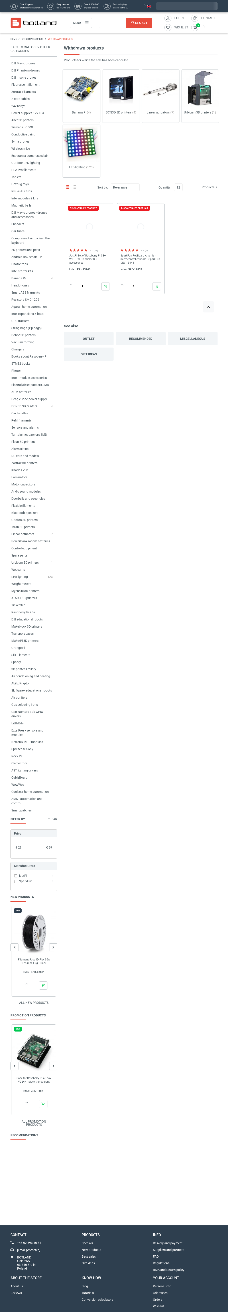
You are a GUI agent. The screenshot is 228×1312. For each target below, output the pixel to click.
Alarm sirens (19, 449)
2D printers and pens (25, 250)
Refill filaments (21, 420)
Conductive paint (23, 134)
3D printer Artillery (23, 669)
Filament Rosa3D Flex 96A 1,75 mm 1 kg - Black (34, 961)
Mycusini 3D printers (25, 591)
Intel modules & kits (24, 198)
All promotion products (34, 1123)
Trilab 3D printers (23, 527)
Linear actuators (22, 534)
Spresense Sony (22, 749)
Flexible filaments (23, 505)
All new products (34, 1002)
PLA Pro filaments (23, 170)
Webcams (18, 569)
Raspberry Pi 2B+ (23, 612)
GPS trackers (20, 321)
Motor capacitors (23, 484)
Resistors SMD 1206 (25, 299)
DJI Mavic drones (23, 63)
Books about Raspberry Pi (29, 356)
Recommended (140, 338)
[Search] (125, 23)
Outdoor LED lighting (25, 163)
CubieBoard (19, 777)
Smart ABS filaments (25, 292)
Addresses (160, 1293)
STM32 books (20, 363)
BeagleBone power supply (29, 399)
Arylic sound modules (26, 491)
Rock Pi (16, 756)
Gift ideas (89, 354)
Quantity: (165, 187)
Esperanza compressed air (29, 155)
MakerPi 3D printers (25, 640)
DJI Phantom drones (25, 70)
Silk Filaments (20, 655)
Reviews (16, 1293)
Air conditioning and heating (30, 676)
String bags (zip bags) (26, 328)
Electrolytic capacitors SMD (30, 385)
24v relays (18, 106)
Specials (87, 1243)
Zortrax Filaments (23, 91)
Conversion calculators (97, 1299)
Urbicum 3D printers (25, 562)
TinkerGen (18, 605)
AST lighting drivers (24, 770)
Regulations (161, 1263)
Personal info (162, 1286)
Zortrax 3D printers (24, 463)
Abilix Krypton (21, 683)
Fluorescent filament (25, 84)
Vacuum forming (23, 342)
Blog (85, 1286)
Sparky (16, 662)
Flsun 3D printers (23, 441)
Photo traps (19, 264)
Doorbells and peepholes (28, 498)
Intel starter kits (22, 271)
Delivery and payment (168, 1243)
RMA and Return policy (168, 1270)
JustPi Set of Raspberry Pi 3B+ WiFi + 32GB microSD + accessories (87, 259)
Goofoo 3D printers (24, 520)
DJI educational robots (27, 619)
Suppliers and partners (168, 1250)
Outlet (89, 338)
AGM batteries (21, 392)
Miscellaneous (192, 338)
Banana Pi (18, 278)
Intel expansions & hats (27, 314)
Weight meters (21, 584)
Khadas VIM (19, 470)
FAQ (156, 1256)
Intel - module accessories (29, 378)
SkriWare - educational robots (31, 690)
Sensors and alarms (25, 427)
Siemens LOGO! (22, 127)
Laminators (19, 477)
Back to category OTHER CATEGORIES (30, 49)
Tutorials (88, 1293)
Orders (157, 1299)
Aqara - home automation (29, 306)
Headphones (20, 285)
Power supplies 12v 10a (27, 113)
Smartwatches (21, 810)
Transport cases (22, 633)
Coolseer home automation (30, 791)
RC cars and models (25, 456)
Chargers (17, 349)
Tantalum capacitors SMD (29, 434)
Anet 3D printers (22, 120)
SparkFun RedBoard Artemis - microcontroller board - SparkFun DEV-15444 (140, 259)
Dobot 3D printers (23, 335)
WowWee (17, 784)
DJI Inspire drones (23, 77)
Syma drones (20, 141)
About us (16, 1286)
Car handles (19, 413)
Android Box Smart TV (26, 257)
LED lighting (19, 576)
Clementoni (19, 763)
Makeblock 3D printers (26, 626)
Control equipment (24, 548)
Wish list (158, 1306)
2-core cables (20, 99)
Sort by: (102, 187)
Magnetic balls (21, 205)
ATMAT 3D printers (24, 598)
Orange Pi (18, 648)
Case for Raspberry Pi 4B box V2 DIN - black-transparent (33, 1080)
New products (91, 1250)
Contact (208, 18)
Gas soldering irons (24, 704)
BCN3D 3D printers (24, 406)
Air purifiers (19, 697)
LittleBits (17, 723)
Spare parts (19, 555)
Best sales (89, 1256)
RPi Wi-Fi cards (21, 191)
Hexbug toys (20, 184)
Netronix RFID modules (27, 742)
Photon (16, 370)
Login (179, 18)
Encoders (17, 224)
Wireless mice (20, 148)
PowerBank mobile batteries (30, 541)
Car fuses (17, 231)
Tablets (16, 177)
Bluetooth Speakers (24, 513)
